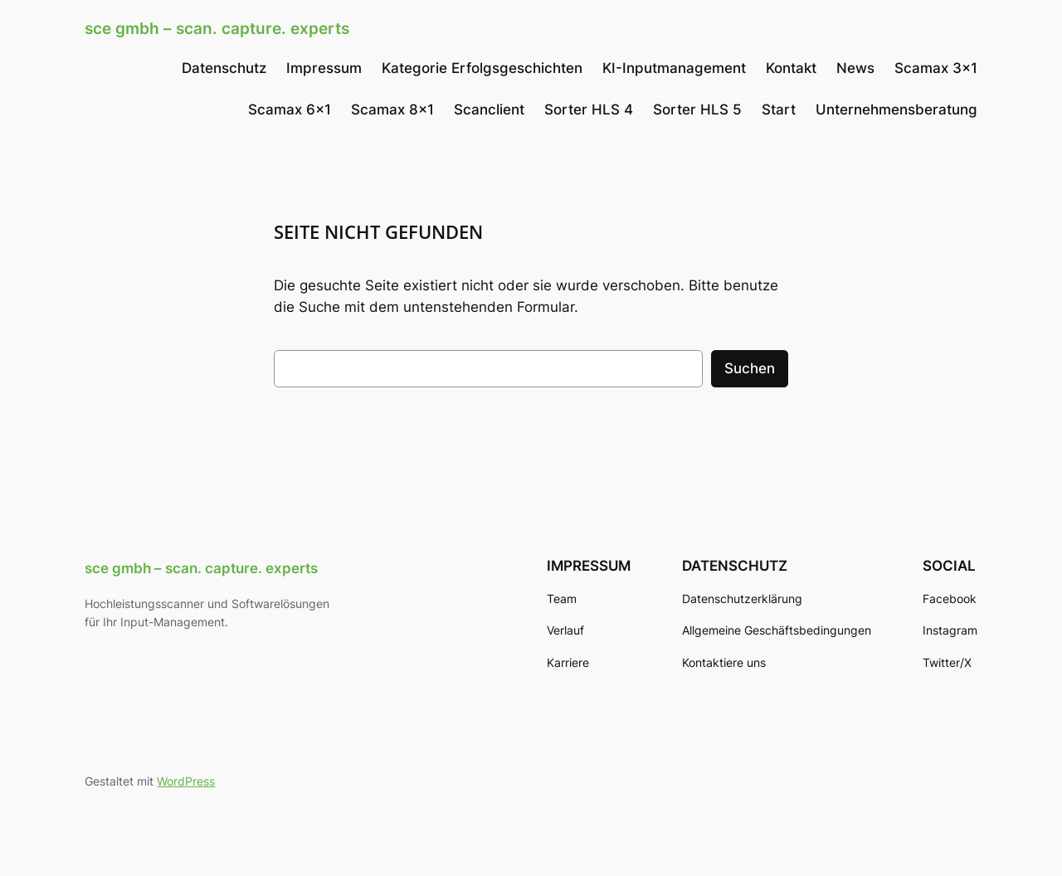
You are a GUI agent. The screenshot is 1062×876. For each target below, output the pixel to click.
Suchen (749, 368)
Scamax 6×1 (289, 109)
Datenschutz (224, 68)
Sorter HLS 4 (588, 109)
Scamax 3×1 (935, 68)
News (855, 68)
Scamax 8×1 (392, 109)
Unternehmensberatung (896, 109)
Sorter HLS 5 (697, 109)
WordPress (186, 781)
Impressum (324, 68)
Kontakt (791, 68)
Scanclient (489, 109)
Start (779, 109)
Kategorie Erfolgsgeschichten (482, 68)
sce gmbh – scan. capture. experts (217, 28)
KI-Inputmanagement (674, 68)
